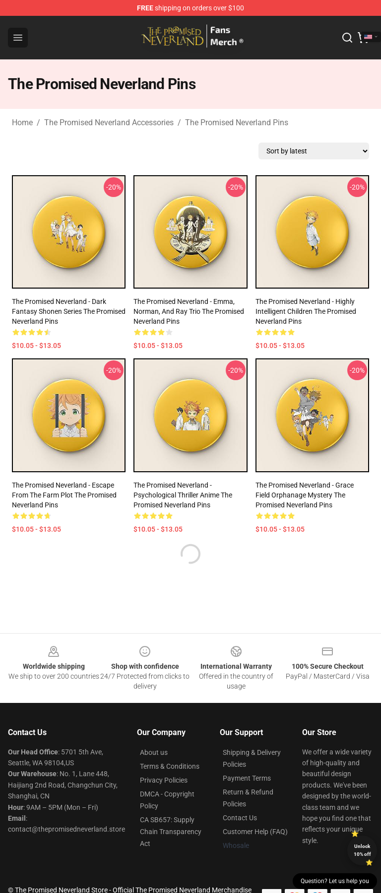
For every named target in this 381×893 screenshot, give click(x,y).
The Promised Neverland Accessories (109, 122)
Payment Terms (247, 778)
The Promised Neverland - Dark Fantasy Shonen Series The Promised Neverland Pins (69, 311)
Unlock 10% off (362, 850)
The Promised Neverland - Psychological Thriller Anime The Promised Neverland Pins (182, 495)
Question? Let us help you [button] (335, 881)
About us (154, 752)
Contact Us (240, 818)
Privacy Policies (164, 780)
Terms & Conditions (169, 766)
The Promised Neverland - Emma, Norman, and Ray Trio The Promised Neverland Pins (188, 311)
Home (22, 122)
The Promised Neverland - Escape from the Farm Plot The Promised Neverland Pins (64, 495)
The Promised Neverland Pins (236, 122)
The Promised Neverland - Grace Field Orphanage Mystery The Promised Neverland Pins (304, 495)
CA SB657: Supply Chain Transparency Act (170, 831)
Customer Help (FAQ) (255, 832)
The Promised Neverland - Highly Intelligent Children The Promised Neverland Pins (305, 311)
